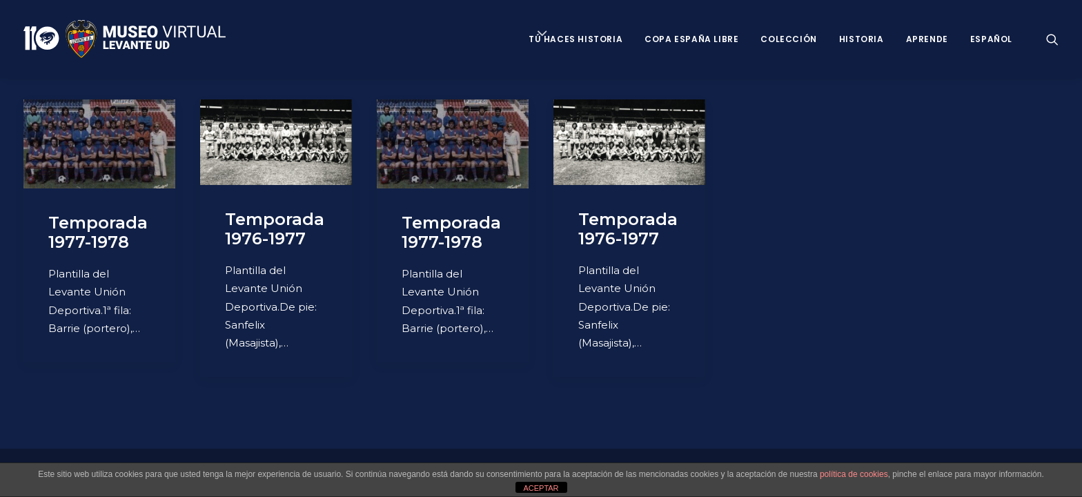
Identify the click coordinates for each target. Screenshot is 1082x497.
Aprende (927, 39)
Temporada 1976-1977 (274, 229)
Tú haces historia (575, 39)
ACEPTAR (540, 488)
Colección (788, 39)
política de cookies (854, 474)
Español (991, 39)
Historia (861, 39)
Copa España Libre (691, 39)
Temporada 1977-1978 (98, 233)
